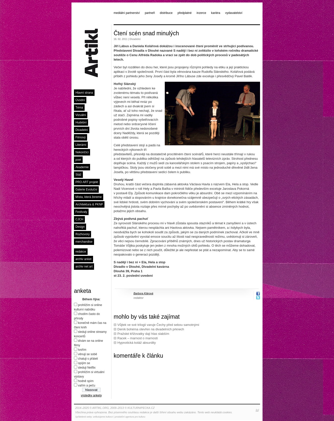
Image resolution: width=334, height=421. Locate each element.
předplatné (184, 13)
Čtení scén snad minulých (146, 33)
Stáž (78, 174)
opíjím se (84, 363)
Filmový (80, 137)
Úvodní (80, 100)
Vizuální (80, 115)
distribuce (166, 13)
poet (78, 159)
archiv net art (84, 266)
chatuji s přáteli (88, 358)
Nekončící (82, 152)
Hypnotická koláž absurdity (136, 342)
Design (80, 227)
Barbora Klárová (143, 293)
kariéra (215, 13)
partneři (150, 13)
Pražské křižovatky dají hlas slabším (143, 334)
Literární (80, 145)
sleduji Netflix (87, 367)
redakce (80, 251)
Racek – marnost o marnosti (137, 338)
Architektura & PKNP (89, 204)
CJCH (79, 219)
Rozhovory (82, 234)
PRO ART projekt (86, 182)
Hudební (81, 122)
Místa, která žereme (88, 197)
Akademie (82, 167)
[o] (257, 410)
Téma (79, 107)
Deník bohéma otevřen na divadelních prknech (150, 329)
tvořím (82, 349)
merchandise (84, 241)
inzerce (201, 13)
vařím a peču (86, 385)
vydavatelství (233, 13)
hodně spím (86, 381)
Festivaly (81, 212)
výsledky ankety (91, 395)
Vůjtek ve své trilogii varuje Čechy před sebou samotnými (158, 325)
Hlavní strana (84, 92)
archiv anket (83, 259)
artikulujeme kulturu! (103, 417)
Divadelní (81, 130)
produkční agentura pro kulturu (130, 417)
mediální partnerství (127, 13)
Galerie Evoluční (86, 189)
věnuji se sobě (87, 354)
